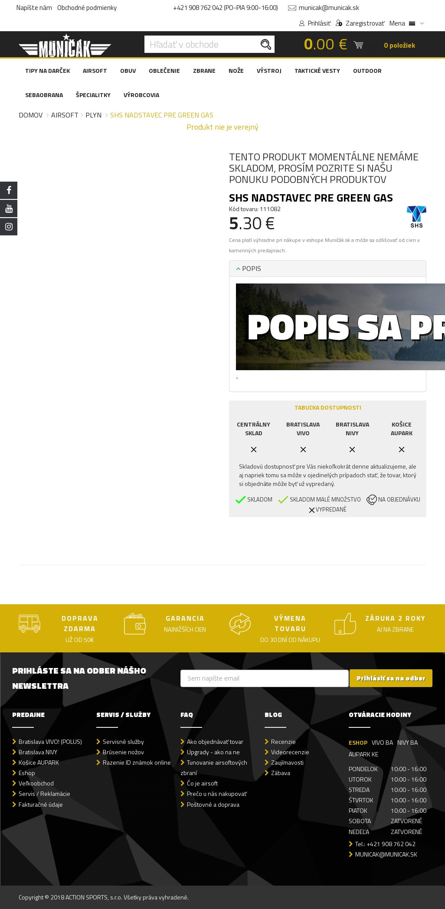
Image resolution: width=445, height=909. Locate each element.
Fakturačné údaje (41, 804)
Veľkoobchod (36, 783)
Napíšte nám (34, 8)
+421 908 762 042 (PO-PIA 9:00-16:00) (225, 8)
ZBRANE (204, 70)
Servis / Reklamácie (44, 793)
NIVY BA (407, 742)
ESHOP (358, 742)
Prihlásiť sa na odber (391, 678)
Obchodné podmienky (87, 8)
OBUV (128, 70)
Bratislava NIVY (38, 751)
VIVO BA (382, 742)
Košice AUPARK (39, 762)
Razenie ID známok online (137, 762)
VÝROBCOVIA (141, 94)
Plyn (93, 115)
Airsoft (65, 115)
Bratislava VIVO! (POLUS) (50, 741)
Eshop (27, 772)
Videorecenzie (290, 751)
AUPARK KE (363, 754)
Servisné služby (123, 741)
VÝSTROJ (269, 70)
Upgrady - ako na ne (213, 751)
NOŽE (236, 70)
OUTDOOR (367, 70)
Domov (31, 115)
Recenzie (283, 741)
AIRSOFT (95, 70)
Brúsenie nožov (123, 751)
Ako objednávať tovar (215, 741)
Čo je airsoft (202, 783)
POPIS (248, 268)
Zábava (280, 772)
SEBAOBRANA (44, 94)
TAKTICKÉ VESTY (317, 70)
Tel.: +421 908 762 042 (385, 843)
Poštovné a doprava (213, 804)
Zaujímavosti (287, 762)
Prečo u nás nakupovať (217, 793)
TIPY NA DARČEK (47, 70)
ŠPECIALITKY (93, 94)
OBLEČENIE (164, 70)
